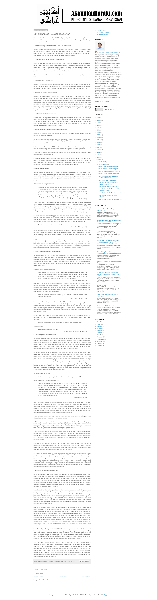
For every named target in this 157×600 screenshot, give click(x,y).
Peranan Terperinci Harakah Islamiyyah (109, 171)
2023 (98, 125)
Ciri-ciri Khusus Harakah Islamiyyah (108, 166)
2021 (98, 130)
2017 (98, 140)
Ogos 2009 (102, 161)
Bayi (98, 322)
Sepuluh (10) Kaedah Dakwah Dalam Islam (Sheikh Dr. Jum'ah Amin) (109, 220)
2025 (98, 120)
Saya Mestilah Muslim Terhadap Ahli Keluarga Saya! (108, 189)
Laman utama (63, 577)
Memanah (100, 332)
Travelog (99, 345)
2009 (98, 159)
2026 (98, 117)
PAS (98, 335)
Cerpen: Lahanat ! (102, 285)
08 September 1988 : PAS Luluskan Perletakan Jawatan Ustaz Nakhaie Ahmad (109, 306)
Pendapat (99, 337)
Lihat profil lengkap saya (102, 101)
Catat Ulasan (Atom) (45, 580)
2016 (98, 142)
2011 (98, 154)
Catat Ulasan (39, 573)
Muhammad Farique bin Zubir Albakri (108, 52)
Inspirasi (99, 326)
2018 (98, 137)
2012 (98, 152)
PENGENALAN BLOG (103, 32)
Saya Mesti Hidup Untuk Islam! (107, 180)
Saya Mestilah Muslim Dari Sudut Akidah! (109, 199)
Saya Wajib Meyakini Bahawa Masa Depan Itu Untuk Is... (108, 183)
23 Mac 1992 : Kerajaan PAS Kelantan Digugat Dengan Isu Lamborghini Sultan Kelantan (108, 274)
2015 (98, 145)
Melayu (99, 330)
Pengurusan (100, 339)
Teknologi (99, 343)
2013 (98, 149)
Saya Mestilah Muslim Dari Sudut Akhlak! (109, 193)
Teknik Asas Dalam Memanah (105, 231)
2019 (98, 135)
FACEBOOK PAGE (102, 35)
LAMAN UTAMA (101, 30)
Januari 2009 (102, 164)
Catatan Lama (86, 577)
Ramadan (99, 341)
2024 (98, 122)
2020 (98, 132)
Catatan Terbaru (38, 577)
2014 (98, 147)
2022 (98, 127)
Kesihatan (100, 328)
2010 (98, 157)
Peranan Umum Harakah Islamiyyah (108, 173)
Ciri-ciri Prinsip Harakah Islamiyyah (108, 169)
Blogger (105, 595)
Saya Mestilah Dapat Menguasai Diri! (108, 186)
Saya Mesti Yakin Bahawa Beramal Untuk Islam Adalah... (108, 176)
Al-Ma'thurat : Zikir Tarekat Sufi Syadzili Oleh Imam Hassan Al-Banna (108, 241)
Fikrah (98, 324)
